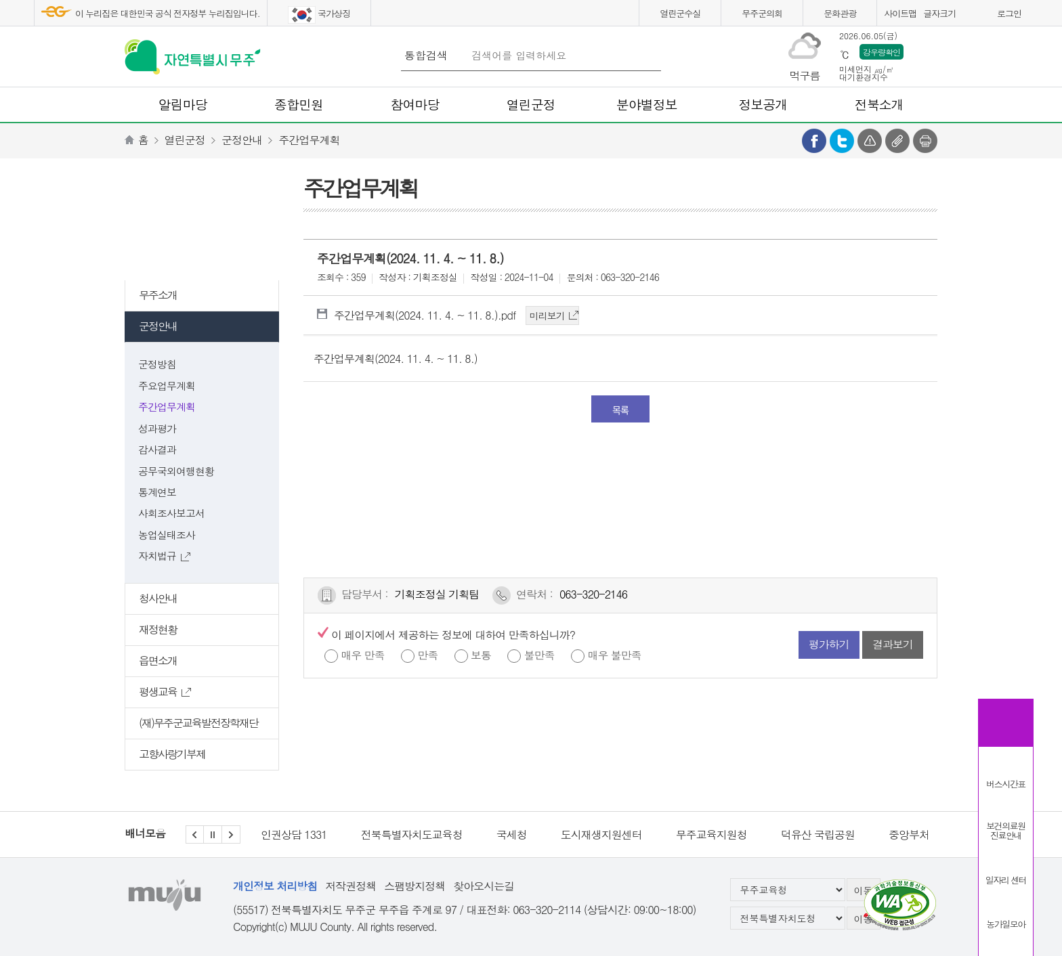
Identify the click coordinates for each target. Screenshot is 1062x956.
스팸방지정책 (414, 886)
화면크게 (965, 14)
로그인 (1009, 13)
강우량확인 (881, 52)
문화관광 (840, 13)
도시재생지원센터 (601, 834)
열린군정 (185, 140)
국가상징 (319, 15)
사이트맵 (900, 13)
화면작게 (982, 14)
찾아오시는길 (483, 886)
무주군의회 (762, 13)
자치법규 (164, 555)
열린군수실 (680, 13)
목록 (620, 409)
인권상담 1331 (294, 834)
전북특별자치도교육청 (412, 834)
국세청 (511, 834)
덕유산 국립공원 (818, 834)
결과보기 (892, 644)
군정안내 (241, 140)
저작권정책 (350, 886)
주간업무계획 (308, 140)
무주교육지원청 (711, 834)
